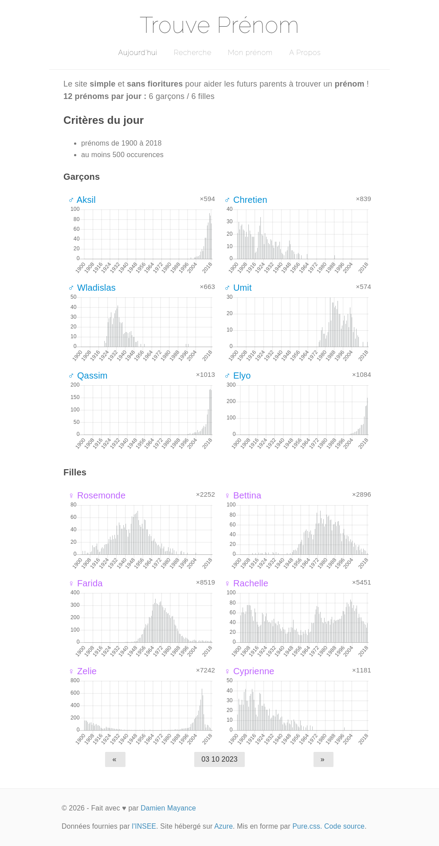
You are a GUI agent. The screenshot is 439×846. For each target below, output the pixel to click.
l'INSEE (144, 826)
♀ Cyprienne (249, 671)
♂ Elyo (237, 375)
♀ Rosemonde (96, 495)
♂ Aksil (82, 200)
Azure (223, 826)
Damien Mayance (168, 808)
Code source (344, 826)
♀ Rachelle (246, 583)
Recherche (193, 52)
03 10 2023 (219, 759)
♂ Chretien (245, 200)
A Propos (305, 52)
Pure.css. (307, 826)
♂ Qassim (88, 375)
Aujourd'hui (137, 52)
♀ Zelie (82, 671)
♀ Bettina (242, 495)
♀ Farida (85, 583)
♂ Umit (238, 288)
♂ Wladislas (92, 288)
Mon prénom (250, 52)
